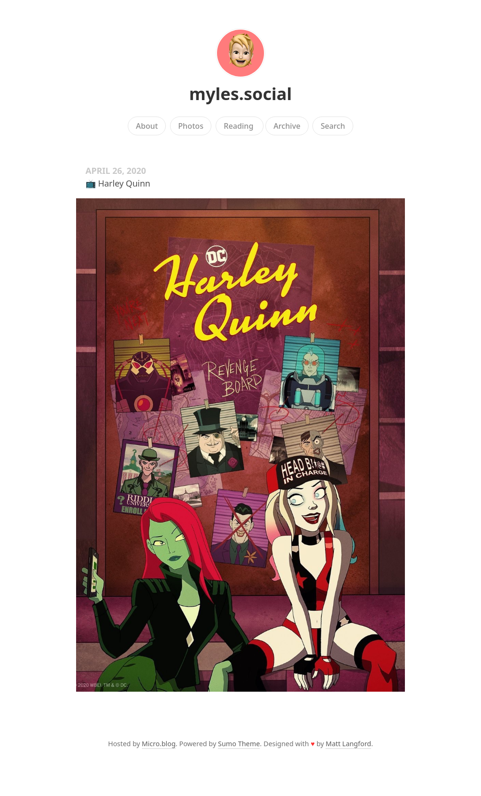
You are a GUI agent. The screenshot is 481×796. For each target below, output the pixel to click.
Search (333, 126)
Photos (190, 126)
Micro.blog (159, 743)
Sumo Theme (239, 743)
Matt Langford (348, 743)
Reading (240, 126)
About (147, 126)
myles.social (240, 93)
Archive (286, 126)
